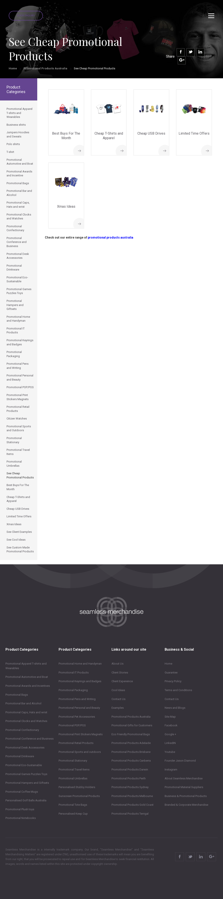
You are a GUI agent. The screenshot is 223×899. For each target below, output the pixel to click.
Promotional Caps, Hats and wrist (26, 712)
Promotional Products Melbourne (132, 796)
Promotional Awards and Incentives (27, 685)
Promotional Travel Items (74, 769)
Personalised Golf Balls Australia (25, 800)
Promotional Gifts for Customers (132, 725)
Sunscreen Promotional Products (79, 796)
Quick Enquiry (26, 15)
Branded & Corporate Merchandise (186, 804)
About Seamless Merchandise (184, 778)
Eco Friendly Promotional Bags (131, 734)
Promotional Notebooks (20, 818)
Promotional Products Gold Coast (133, 804)
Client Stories (120, 672)
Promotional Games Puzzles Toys (26, 774)
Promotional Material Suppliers (184, 787)
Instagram (171, 769)
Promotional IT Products (74, 672)
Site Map (170, 716)
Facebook (171, 725)
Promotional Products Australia (45, 68)
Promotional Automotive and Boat (26, 676)
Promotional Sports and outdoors (80, 752)
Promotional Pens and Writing (77, 699)
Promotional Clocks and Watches (26, 721)
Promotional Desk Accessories (24, 747)
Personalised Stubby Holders (77, 787)
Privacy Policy (173, 681)
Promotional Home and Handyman (80, 663)
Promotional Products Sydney (130, 787)
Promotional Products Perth (129, 778)
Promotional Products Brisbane (131, 752)
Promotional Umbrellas (73, 778)
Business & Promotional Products (186, 796)
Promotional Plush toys (19, 809)
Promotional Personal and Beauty (79, 707)
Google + (170, 734)
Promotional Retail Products (76, 743)
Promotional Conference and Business (29, 738)
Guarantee (171, 672)
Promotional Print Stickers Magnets (81, 734)
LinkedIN (170, 743)
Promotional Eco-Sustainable (23, 765)
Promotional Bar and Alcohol (23, 703)
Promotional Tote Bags (73, 804)
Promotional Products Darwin (130, 769)
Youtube (170, 752)
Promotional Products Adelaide (131, 743)
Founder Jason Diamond (180, 760)
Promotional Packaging (73, 690)
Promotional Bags (16, 694)
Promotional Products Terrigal (130, 813)
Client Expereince (122, 681)
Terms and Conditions (178, 690)
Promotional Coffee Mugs (21, 791)
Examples (118, 707)
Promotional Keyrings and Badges (80, 681)
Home (13, 68)
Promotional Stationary (73, 760)
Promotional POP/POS (72, 725)
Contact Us (118, 699)
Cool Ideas (118, 690)
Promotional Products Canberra (131, 760)
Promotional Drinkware (19, 756)
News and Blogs (175, 707)
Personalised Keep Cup (73, 813)
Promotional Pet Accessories (77, 716)
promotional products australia (110, 237)
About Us (117, 663)
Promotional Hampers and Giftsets (27, 782)
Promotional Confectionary (22, 730)
